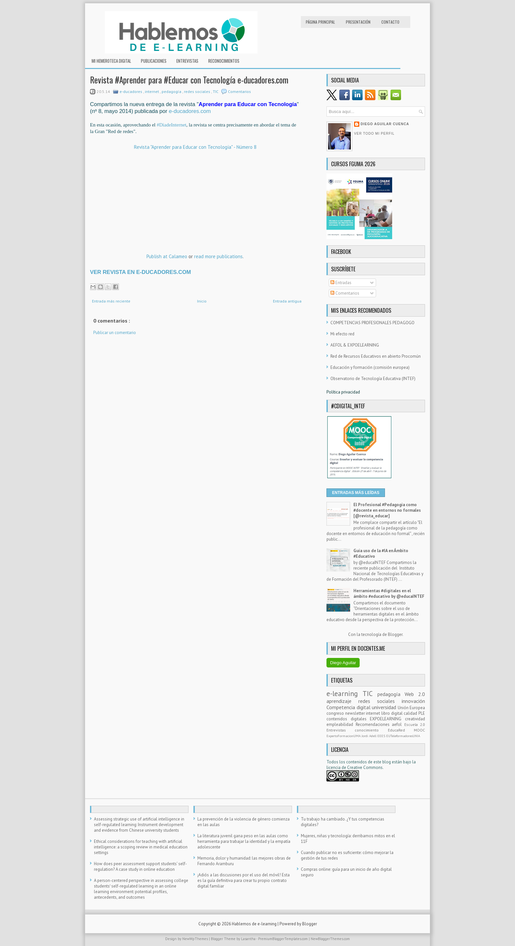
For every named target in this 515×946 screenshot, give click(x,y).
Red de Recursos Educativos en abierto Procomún (375, 356)
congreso (335, 713)
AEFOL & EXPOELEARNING (354, 345)
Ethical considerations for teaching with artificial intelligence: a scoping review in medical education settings (141, 847)
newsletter (355, 713)
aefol (398, 724)
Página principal (320, 22)
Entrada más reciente (111, 301)
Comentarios (239, 91)
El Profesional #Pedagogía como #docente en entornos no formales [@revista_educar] (387, 510)
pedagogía (172, 91)
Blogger (395, 634)
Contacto (390, 22)
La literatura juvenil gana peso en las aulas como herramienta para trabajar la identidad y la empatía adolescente (243, 841)
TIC (216, 91)
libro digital (392, 713)
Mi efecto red (342, 334)
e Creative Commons (363, 767)
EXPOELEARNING (387, 719)
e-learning (344, 693)
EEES (381, 735)
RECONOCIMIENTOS (223, 60)
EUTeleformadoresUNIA (403, 735)
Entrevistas (187, 60)
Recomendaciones (374, 724)
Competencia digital (349, 707)
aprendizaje (342, 701)
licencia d (335, 767)
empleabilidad (341, 724)
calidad (411, 713)
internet (152, 91)
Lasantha (248, 938)
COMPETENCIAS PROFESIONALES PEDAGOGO (372, 323)
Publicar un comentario (114, 332)
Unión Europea (411, 707)
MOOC (419, 730)
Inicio (202, 301)
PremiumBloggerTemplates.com (283, 938)
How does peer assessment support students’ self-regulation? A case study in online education (140, 866)
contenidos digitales (348, 719)
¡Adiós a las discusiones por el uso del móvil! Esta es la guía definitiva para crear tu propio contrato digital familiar (243, 880)
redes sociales (197, 91)
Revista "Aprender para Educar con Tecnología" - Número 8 (195, 147)
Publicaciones (154, 60)
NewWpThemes (195, 938)
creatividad (415, 719)
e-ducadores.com (190, 111)
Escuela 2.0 (414, 724)
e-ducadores (131, 91)
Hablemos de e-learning (255, 924)
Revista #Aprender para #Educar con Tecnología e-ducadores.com (189, 79)
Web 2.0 (415, 694)
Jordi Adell (369, 735)
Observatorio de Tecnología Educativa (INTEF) (372, 378)
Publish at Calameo (166, 256)
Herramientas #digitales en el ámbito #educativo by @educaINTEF (388, 593)
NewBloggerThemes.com (330, 938)
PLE (421, 713)
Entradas (340, 282)
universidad (385, 707)
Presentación (358, 22)
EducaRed (401, 730)
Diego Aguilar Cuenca (385, 124)
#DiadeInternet (171, 124)
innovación (413, 701)
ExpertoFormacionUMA (344, 735)
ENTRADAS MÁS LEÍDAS (355, 492)
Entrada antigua (287, 301)
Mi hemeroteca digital (111, 60)
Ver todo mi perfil (374, 133)
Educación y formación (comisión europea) (370, 367)
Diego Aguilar (343, 662)
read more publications (218, 256)
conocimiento (371, 730)
